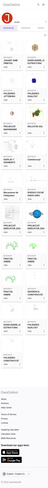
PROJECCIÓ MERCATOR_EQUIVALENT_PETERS (21, 227)
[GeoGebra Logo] (11, 4)
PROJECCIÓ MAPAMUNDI (10, 128)
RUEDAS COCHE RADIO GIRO (36, 194)
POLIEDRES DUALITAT (33, 95)
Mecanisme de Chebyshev (11, 194)
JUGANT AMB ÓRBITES (11, 62)
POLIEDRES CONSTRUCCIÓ (11, 359)
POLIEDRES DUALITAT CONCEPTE (33, 327)
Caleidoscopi (34, 159)
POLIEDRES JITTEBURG (9, 95)
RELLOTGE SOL (35, 126)
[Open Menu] (43, 4)
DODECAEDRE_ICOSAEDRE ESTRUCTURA (17, 326)
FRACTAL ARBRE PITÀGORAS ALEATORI (34, 263)
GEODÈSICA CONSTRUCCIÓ (35, 293)
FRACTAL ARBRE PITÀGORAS (10, 261)
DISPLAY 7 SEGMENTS (9, 161)
